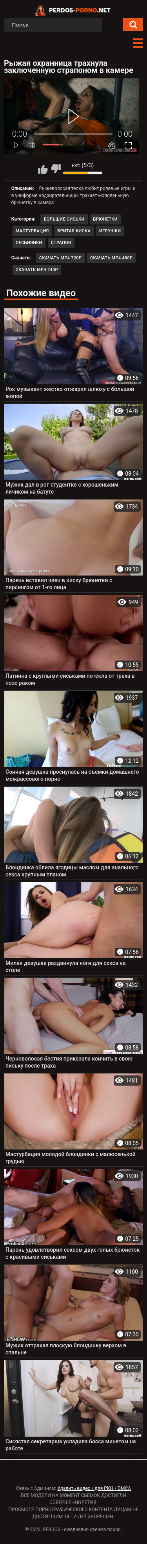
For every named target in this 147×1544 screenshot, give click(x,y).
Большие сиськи (64, 219)
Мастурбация (32, 231)
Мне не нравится (55, 169)
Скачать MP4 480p (111, 258)
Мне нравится (42, 169)
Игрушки (110, 231)
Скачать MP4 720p (60, 258)
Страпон (61, 242)
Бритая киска (74, 231)
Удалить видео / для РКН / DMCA (94, 1488)
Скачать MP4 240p (37, 269)
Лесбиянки (29, 242)
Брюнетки (105, 219)
